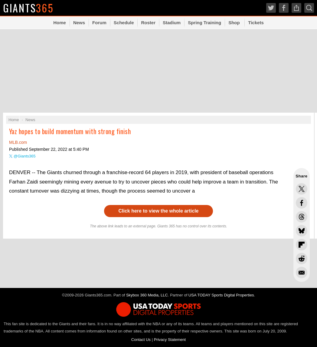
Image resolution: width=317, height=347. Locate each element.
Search (309, 8)
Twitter (271, 8)
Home (59, 22)
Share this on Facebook (301, 203)
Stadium (172, 22)
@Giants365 (24, 156)
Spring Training (204, 22)
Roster (148, 22)
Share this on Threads (301, 217)
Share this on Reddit (301, 258)
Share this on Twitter (301, 189)
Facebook (284, 8)
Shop (234, 22)
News (79, 22)
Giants (28, 7)
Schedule (124, 22)
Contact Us (141, 339)
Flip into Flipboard (301, 244)
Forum (99, 22)
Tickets (255, 22)
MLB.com (18, 142)
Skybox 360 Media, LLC (147, 295)
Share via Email (301, 272)
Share (296, 8)
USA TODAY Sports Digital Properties (221, 295)
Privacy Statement (170, 339)
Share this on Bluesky (301, 230)
